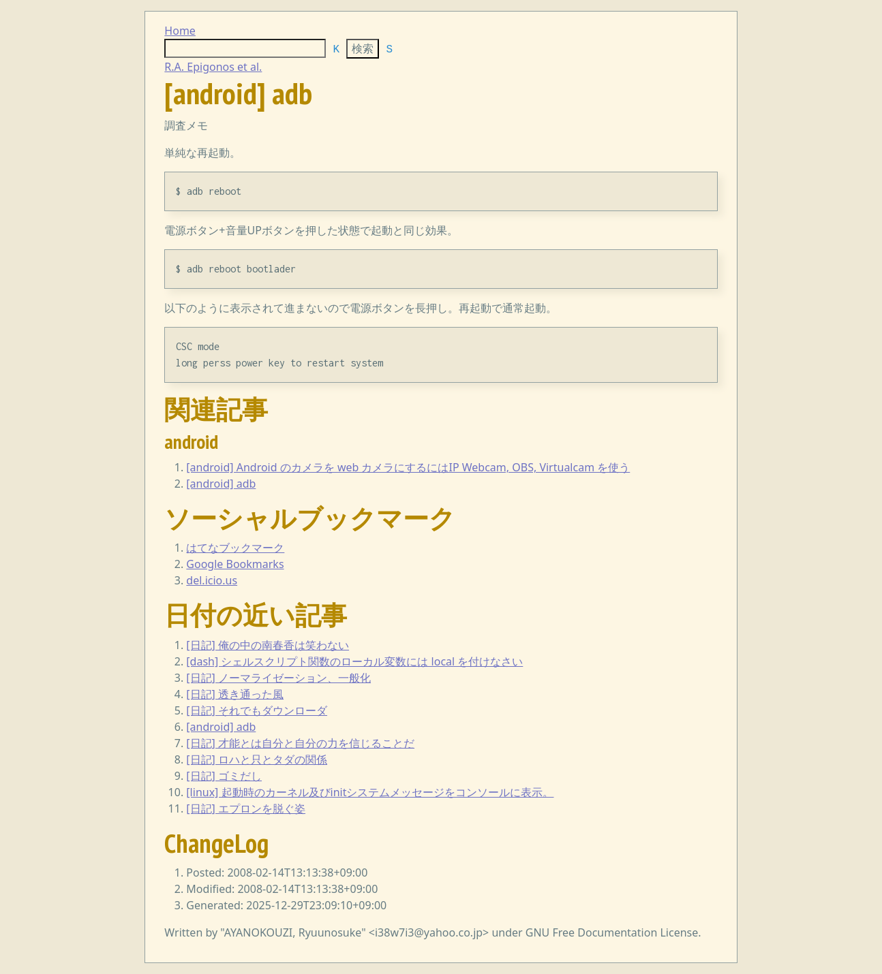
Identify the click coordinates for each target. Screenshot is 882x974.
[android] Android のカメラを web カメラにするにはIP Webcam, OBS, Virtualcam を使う (408, 467)
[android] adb (221, 483)
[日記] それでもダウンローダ (256, 710)
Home (180, 30)
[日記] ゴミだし (224, 775)
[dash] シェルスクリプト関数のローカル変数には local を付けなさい (354, 661)
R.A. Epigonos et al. (213, 66)
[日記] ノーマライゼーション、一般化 (278, 677)
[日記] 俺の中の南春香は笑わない (267, 645)
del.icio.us (211, 580)
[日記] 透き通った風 (235, 694)
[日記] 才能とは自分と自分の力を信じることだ (300, 743)
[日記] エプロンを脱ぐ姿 (245, 808)
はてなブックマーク (235, 547)
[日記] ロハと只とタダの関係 (256, 759)
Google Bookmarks (235, 563)
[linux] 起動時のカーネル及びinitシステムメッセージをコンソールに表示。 (369, 792)
